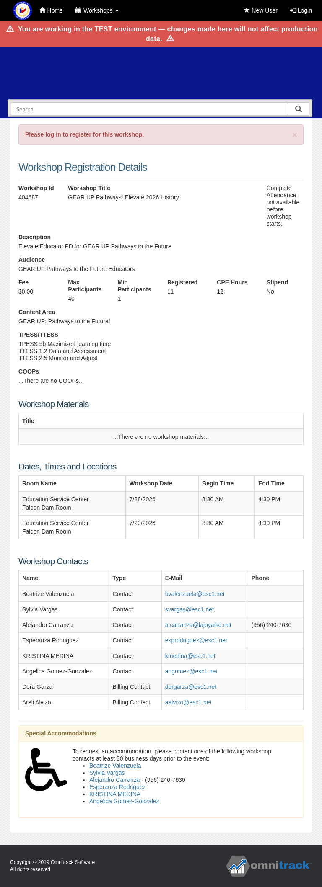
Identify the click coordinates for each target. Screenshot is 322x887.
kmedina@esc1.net (190, 655)
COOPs (28, 371)
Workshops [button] (97, 10)
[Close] (294, 134)
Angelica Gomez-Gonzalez (124, 801)
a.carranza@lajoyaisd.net (198, 624)
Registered (182, 282)
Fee (23, 282)
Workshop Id (36, 188)
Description (34, 237)
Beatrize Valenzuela (115, 765)
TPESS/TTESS (38, 334)
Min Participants (134, 286)
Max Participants (84, 286)
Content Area (36, 312)
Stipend (277, 282)
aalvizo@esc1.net (188, 702)
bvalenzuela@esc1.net (195, 593)
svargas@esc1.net (189, 609)
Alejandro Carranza (114, 779)
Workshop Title (89, 188)
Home (51, 10)
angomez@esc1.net (191, 671)
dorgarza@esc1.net (190, 686)
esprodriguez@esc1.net (196, 640)
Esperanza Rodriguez (117, 787)
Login (301, 10)
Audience (31, 259)
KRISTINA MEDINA (114, 794)
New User (260, 10)
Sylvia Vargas (107, 772)
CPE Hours (232, 282)
